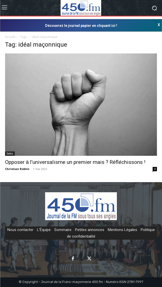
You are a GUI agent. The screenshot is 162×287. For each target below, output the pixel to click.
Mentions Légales (122, 229)
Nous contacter (20, 229)
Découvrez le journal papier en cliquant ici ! (81, 26)
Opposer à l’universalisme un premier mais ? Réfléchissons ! (75, 162)
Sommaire (62, 229)
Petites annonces (89, 229)
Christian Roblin (17, 169)
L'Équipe (44, 229)
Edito (10, 153)
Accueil (10, 37)
